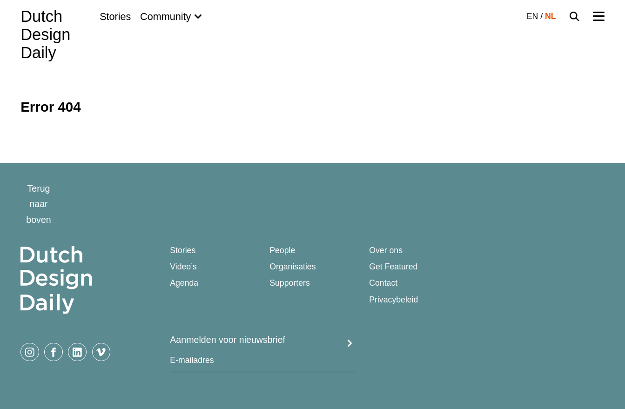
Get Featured (393, 266)
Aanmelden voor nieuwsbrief (227, 340)
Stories (115, 16)
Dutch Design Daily (45, 34)
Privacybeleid (393, 299)
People (282, 250)
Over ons (386, 250)
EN (532, 16)
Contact (383, 283)
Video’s (183, 266)
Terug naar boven (38, 204)
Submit (350, 343)
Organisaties (292, 266)
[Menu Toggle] (599, 16)
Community (165, 16)
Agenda (184, 283)
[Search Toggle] (574, 16)
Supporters (289, 283)
